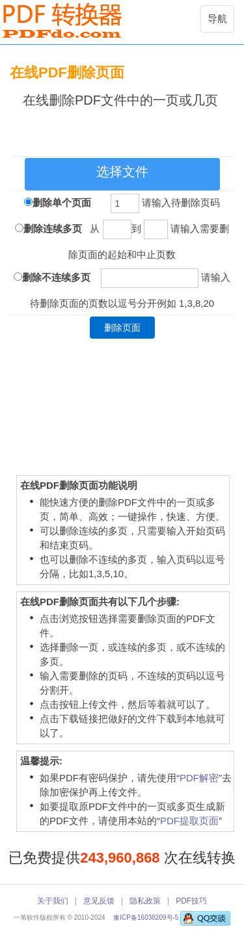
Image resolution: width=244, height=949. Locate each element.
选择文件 (122, 171)
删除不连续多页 (56, 277)
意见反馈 (99, 900)
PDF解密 (199, 777)
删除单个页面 (62, 202)
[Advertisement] (127, 129)
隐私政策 (145, 900)
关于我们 (52, 900)
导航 (220, 21)
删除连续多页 (52, 228)
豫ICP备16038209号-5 (146, 917)
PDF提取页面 (189, 820)
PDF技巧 (191, 900)
